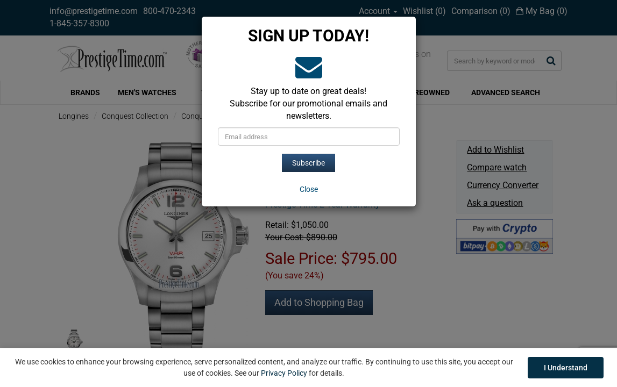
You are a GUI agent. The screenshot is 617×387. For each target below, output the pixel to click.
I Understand (565, 367)
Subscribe (308, 163)
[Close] (309, 189)
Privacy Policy (284, 373)
